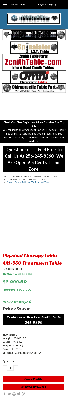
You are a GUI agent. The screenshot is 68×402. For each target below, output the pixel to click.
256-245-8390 (17, 4)
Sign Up (52, 4)
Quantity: (9, 361)
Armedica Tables (12, 268)
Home (5, 176)
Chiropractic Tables (20, 176)
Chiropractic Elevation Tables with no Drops (26, 179)
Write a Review (16, 308)
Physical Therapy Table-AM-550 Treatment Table (28, 182)
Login (41, 4)
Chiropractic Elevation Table (45, 176)
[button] (34, 35)
